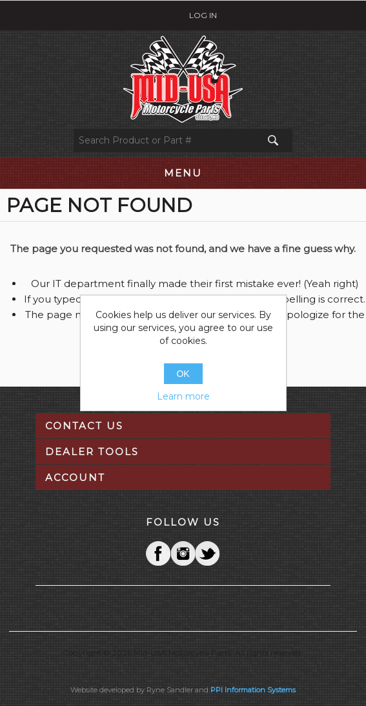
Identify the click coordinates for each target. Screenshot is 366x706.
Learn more (183, 396)
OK (182, 374)
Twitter (182, 553)
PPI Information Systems (253, 689)
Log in (203, 15)
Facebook (158, 553)
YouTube (207, 553)
